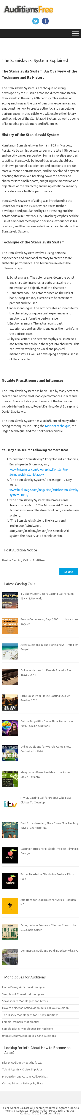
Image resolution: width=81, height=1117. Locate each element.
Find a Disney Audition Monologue (23, 987)
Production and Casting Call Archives (25, 1076)
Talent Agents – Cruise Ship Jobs (22, 1069)
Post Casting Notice (61, 1110)
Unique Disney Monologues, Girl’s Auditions (29, 1035)
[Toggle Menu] (75, 33)
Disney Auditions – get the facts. (22, 1062)
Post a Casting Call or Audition (23, 560)
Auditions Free (51, 1113)
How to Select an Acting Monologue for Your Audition (35, 1007)
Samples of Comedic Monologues (23, 994)
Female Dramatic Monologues (21, 1021)
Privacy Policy (39, 1110)
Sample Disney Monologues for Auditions (28, 1028)
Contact (25, 1113)
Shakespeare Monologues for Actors (25, 1000)
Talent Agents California (16, 1107)
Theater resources (45, 1107)
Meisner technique (57, 426)
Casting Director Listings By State (22, 1083)
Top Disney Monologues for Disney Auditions (30, 1014)
